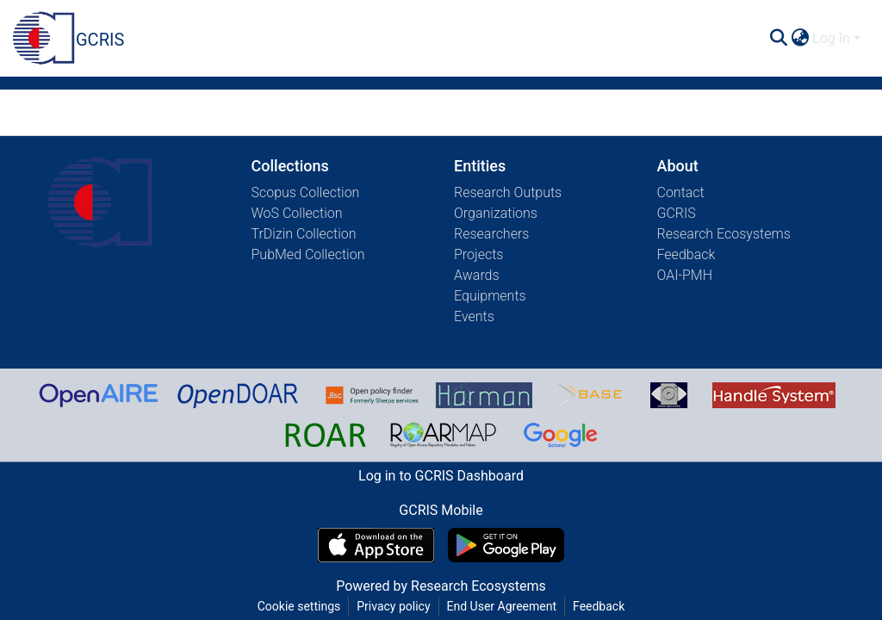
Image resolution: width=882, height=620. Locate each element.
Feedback (686, 254)
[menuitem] (800, 38)
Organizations (495, 213)
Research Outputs (508, 192)
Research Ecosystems (724, 234)
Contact (681, 192)
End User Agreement (501, 606)
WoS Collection (297, 213)
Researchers (491, 234)
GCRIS (676, 213)
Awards (477, 275)
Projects (478, 254)
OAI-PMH (685, 275)
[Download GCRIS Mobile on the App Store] (376, 545)
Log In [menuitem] (831, 38)
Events (474, 316)
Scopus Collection (306, 192)
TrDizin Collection (304, 234)
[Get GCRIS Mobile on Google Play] (506, 545)
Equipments (490, 296)
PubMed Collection (308, 254)
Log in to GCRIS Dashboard (441, 476)
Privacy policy (393, 606)
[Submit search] (778, 38)
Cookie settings (299, 606)
